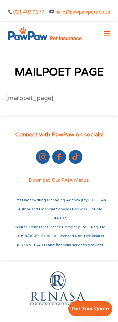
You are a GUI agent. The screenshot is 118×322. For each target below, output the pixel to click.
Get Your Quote (90, 309)
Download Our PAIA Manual (59, 180)
